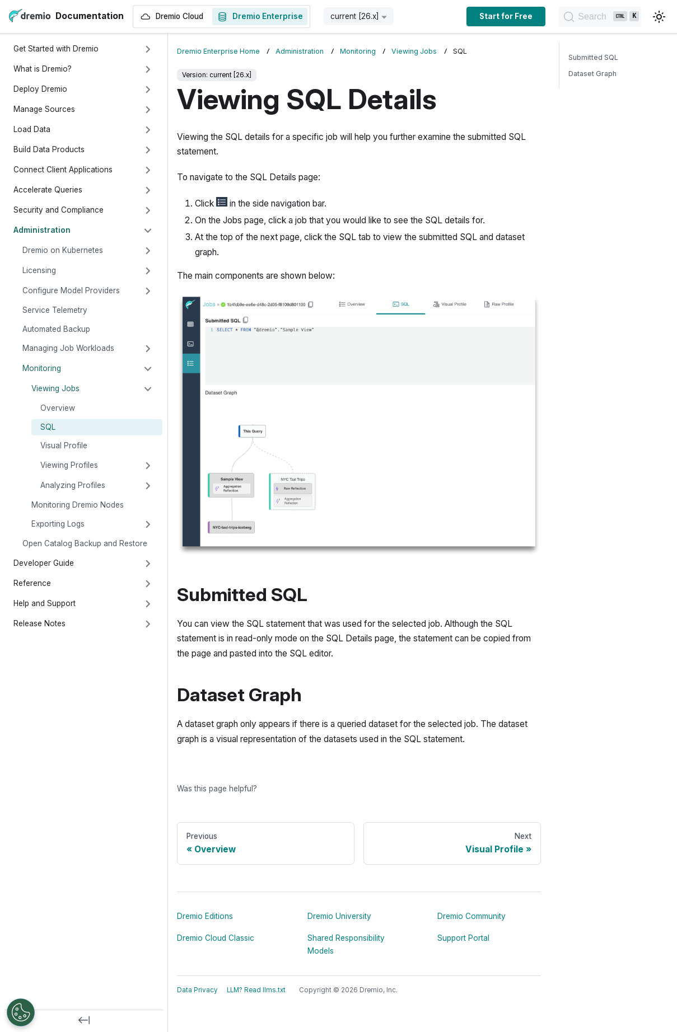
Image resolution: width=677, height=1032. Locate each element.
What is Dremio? (42, 68)
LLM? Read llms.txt (256, 990)
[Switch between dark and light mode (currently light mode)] (659, 17)
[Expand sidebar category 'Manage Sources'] (148, 109)
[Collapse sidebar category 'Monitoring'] (148, 369)
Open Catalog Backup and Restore (84, 543)
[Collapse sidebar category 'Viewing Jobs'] (148, 389)
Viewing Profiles (69, 465)
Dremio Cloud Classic (215, 938)
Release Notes (39, 623)
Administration (42, 230)
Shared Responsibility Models (346, 944)
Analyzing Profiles (72, 485)
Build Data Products (49, 149)
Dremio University (339, 916)
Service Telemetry (54, 310)
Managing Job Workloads (68, 348)
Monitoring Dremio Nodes (77, 504)
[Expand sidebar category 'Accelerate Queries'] (148, 190)
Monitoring (41, 368)
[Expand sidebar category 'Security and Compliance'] (148, 210)
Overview (57, 408)
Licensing (39, 270)
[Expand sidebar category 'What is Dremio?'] (148, 69)
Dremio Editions (205, 916)
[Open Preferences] (21, 1012)
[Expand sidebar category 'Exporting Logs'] (148, 524)
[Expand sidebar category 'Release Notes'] (148, 624)
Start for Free (476, 16)
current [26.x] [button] (354, 16)
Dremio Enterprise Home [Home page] (218, 51)
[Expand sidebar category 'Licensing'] (148, 271)
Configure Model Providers (71, 290)
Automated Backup (56, 329)
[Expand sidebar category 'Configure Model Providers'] (148, 291)
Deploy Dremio (40, 89)
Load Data (31, 129)
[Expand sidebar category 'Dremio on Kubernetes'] (148, 250)
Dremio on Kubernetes (62, 250)
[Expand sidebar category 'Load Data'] (148, 130)
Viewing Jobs (55, 388)
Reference (32, 583)
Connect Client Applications (63, 169)
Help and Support (44, 603)
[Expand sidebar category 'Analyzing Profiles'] (148, 486)
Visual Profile (63, 445)
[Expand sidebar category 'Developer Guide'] (148, 563)
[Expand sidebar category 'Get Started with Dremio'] (148, 49)
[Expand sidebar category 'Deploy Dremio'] (148, 89)
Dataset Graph (592, 73)
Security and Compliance (58, 209)
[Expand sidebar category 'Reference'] (148, 583)
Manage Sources (44, 109)
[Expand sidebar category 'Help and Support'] (148, 604)
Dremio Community (471, 916)
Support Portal (463, 938)
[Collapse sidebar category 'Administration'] (148, 230)
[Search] (585, 17)
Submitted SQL (593, 57)
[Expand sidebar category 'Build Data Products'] (148, 150)
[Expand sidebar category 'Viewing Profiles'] (148, 465)
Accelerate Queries (47, 189)
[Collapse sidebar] (84, 1021)
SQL (47, 427)
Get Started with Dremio (56, 48)
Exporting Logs (58, 523)
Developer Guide (43, 563)
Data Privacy (197, 990)
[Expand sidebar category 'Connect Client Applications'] (148, 170)
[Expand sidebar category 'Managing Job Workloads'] (148, 348)
